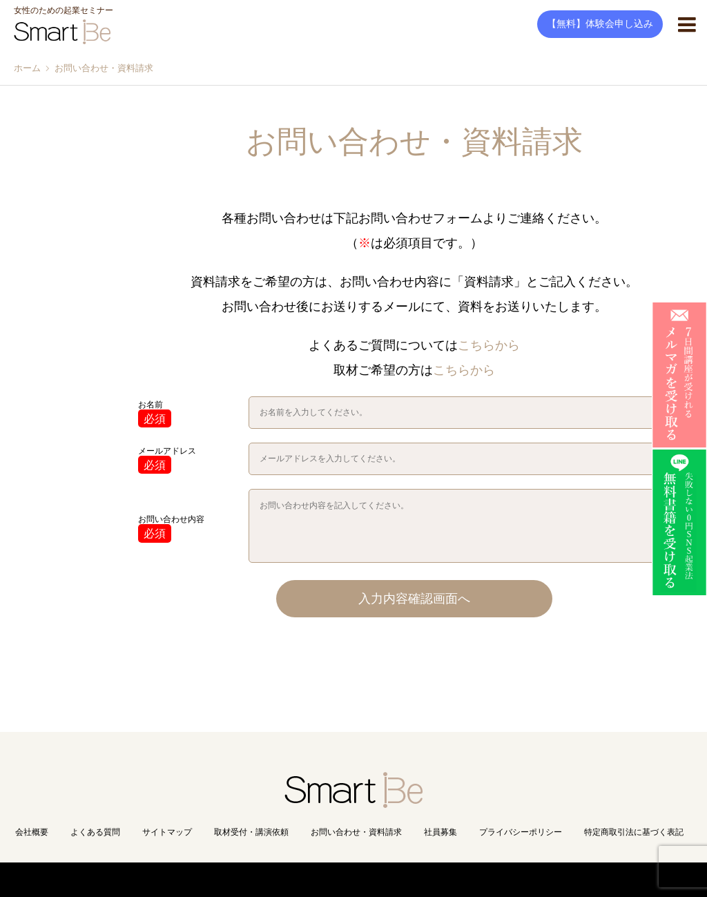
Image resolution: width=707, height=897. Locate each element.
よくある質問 (95, 832)
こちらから (489, 345)
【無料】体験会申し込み (600, 24)
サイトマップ (167, 832)
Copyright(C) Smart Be (323, 879)
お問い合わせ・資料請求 (356, 832)
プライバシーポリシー (520, 832)
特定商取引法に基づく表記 (634, 832)
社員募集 (440, 832)
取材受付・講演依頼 (251, 832)
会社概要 (31, 832)
